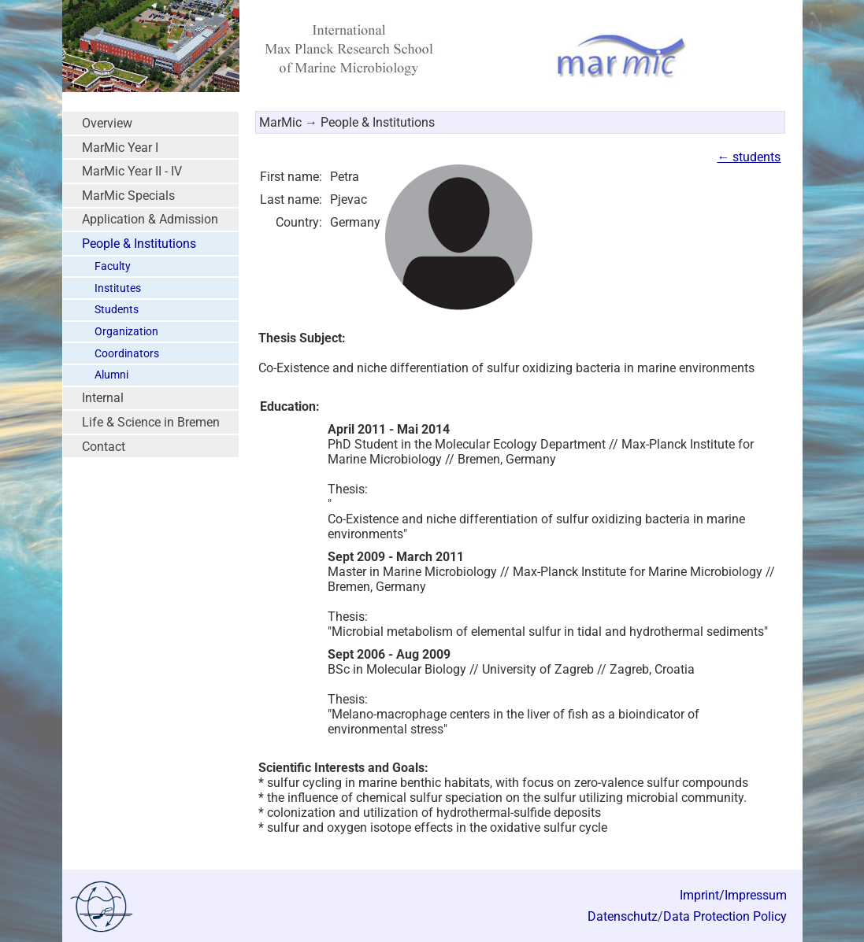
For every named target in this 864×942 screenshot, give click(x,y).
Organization (126, 331)
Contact (103, 446)
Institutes (118, 288)
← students (749, 157)
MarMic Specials (128, 195)
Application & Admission (150, 219)
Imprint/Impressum (733, 895)
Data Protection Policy (725, 916)
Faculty (113, 266)
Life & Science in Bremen (151, 422)
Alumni (111, 375)
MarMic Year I (120, 147)
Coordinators (127, 353)
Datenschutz (623, 916)
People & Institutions (139, 243)
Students (117, 309)
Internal (103, 397)
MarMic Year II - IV (132, 171)
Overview (107, 123)
